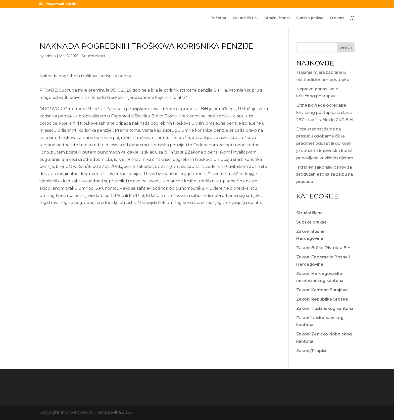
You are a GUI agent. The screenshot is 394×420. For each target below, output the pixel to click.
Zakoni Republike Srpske (322, 299)
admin (50, 56)
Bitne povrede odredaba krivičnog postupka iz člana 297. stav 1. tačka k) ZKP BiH (324, 112)
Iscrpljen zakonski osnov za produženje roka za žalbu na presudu (324, 174)
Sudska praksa (309, 18)
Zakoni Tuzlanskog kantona (325, 308)
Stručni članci (277, 18)
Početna (218, 18)
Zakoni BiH (243, 18)
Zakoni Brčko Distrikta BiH (323, 247)
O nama (337, 18)
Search (346, 47)
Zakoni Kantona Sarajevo (322, 290)
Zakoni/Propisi (311, 350)
